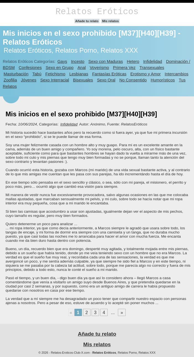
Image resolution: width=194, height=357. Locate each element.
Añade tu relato (87, 21)
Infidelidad (152, 61)
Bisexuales (83, 80)
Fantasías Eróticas (109, 73)
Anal (81, 67)
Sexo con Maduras (105, 61)
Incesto (77, 61)
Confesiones (30, 67)
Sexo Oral (106, 80)
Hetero (133, 61)
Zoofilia (10, 80)
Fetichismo (55, 73)
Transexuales (151, 67)
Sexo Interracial (54, 80)
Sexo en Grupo (60, 67)
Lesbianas (78, 73)
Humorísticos (163, 80)
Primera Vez (124, 67)
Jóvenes (29, 80)
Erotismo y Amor (145, 73)
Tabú (36, 73)
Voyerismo (99, 67)
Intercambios (176, 73)
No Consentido (133, 80)
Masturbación (16, 73)
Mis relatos (110, 21)
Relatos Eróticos (96, 12)
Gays (62, 61)
